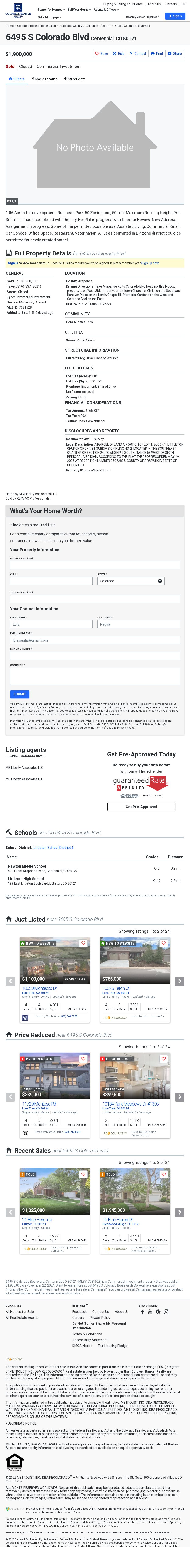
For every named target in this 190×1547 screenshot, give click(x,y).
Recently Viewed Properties (142, 16)
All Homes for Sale (20, 1312)
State (102, 574)
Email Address (21, 633)
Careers (171, 4)
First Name (18, 617)
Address (21, 558)
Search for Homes (51, 9)
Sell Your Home (79, 9)
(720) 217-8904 (72, 1131)
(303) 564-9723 (68, 1016)
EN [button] (183, 4)
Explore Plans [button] (71, 1512)
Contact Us (100, 1312)
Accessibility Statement (89, 1340)
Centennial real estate (151, 1289)
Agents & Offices (106, 9)
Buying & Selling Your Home (123, 4)
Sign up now (150, 263)
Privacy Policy (100, 1318)
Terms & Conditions (87, 1334)
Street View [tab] (74, 79)
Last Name (105, 617)
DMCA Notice (82, 1346)
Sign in (13, 263)
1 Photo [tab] (17, 79)
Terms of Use (103, 727)
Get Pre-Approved (141, 807)
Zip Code (21, 592)
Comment (17, 665)
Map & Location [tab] (44, 79)
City (13, 574)
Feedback (79, 1312)
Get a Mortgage (50, 17)
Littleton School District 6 (53, 847)
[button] (175, 16)
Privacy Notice (125, 727)
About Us (154, 4)
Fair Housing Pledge (112, 1346)
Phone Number (21, 649)
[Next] (179, 981)
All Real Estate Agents (22, 1318)
